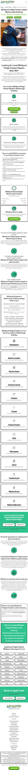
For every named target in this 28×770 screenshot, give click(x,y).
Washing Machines (14, 505)
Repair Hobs (14, 736)
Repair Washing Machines (14, 731)
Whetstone (18, 321)
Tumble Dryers (14, 478)
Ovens (14, 465)
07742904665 (14, 109)
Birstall (15, 323)
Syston (13, 321)
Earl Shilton (11, 319)
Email (14, 749)
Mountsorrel (20, 323)
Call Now (14, 768)
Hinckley (17, 316)
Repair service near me (14, 716)
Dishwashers (14, 345)
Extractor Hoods (14, 385)
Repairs (2, 7)
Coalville (6, 318)
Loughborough (12, 316)
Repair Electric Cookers (14, 738)
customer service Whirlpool (18, 612)
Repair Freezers (14, 722)
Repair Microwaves (14, 741)
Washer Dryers (14, 491)
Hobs (14, 438)
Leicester (7, 316)
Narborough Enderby (18, 319)
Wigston (21, 316)
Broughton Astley (13, 325)
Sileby (19, 325)
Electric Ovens (14, 371)
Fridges (14, 411)
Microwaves (14, 451)
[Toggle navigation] (26, 2)
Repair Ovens (14, 733)
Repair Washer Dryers (14, 728)
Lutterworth (7, 325)
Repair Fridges (14, 724)
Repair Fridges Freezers (14, 726)
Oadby (7, 319)
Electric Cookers (14, 358)
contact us (14, 715)
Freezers (14, 398)
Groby (22, 325)
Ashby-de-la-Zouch (10, 323)
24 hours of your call (6, 60)
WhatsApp (18, 17)
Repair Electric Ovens (14, 734)
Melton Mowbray (11, 318)
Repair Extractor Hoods (14, 739)
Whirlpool (15, 7)
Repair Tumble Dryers (14, 721)
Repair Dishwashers (14, 729)
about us (14, 713)
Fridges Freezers (8, 7)
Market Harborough (20, 318)
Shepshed (10, 321)
